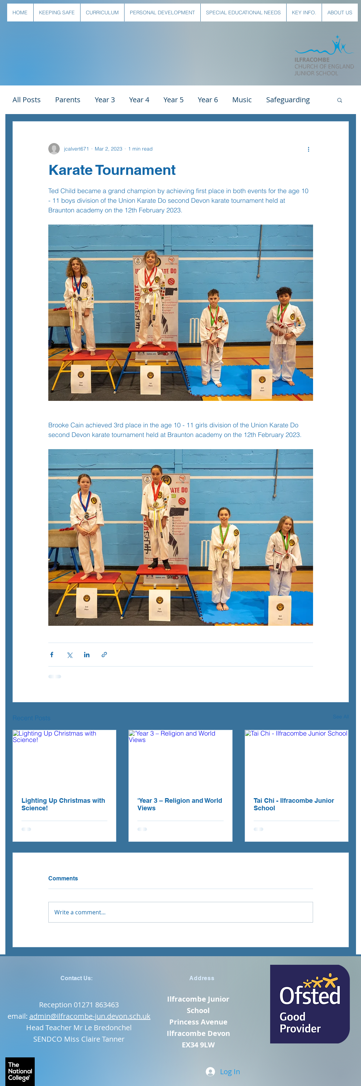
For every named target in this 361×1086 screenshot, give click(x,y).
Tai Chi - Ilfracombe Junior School (294, 804)
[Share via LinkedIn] (86, 654)
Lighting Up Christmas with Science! (63, 804)
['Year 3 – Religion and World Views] (180, 759)
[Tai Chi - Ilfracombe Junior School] (296, 759)
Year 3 (105, 99)
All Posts (27, 99)
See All (341, 716)
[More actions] (308, 148)
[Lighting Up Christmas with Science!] (64, 759)
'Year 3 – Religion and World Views (179, 804)
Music (242, 99)
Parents (68, 99)
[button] (56, 12)
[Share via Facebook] (51, 654)
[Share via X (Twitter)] (69, 654)
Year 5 (174, 99)
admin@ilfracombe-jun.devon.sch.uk (90, 1016)
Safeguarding (288, 99)
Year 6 (208, 99)
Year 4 (139, 99)
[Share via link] (104, 654)
